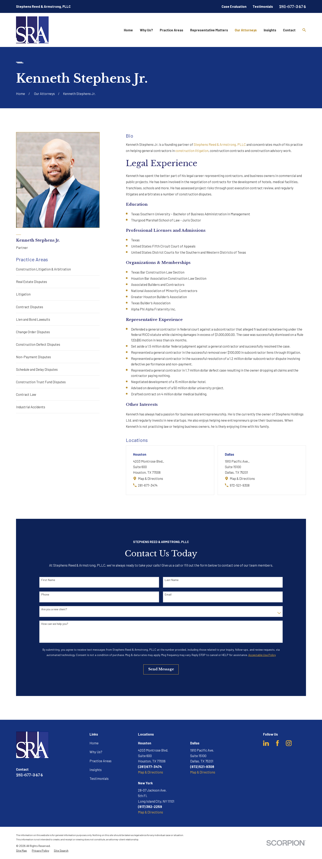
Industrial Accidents (30, 407)
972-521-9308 (240, 485)
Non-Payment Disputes (33, 357)
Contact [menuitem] (289, 30)
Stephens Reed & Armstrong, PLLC (220, 144)
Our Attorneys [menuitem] (246, 30)
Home (94, 743)
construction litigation (191, 150)
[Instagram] (289, 743)
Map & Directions (150, 478)
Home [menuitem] (128, 30)
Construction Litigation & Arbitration (43, 269)
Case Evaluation (234, 6)
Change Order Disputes (33, 332)
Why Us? (96, 752)
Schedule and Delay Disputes (37, 369)
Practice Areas (101, 761)
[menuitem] (21, 850)
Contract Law (26, 394)
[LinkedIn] (266, 743)
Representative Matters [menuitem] (209, 30)
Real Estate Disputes (31, 281)
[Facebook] (277, 743)
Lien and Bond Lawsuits (33, 319)
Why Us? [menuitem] (146, 30)
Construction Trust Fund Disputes (41, 382)
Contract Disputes (29, 307)
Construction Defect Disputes (38, 344)
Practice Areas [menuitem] (171, 30)
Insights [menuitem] (270, 30)
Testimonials (263, 6)
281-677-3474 (292, 6)
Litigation (23, 294)
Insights (96, 770)
